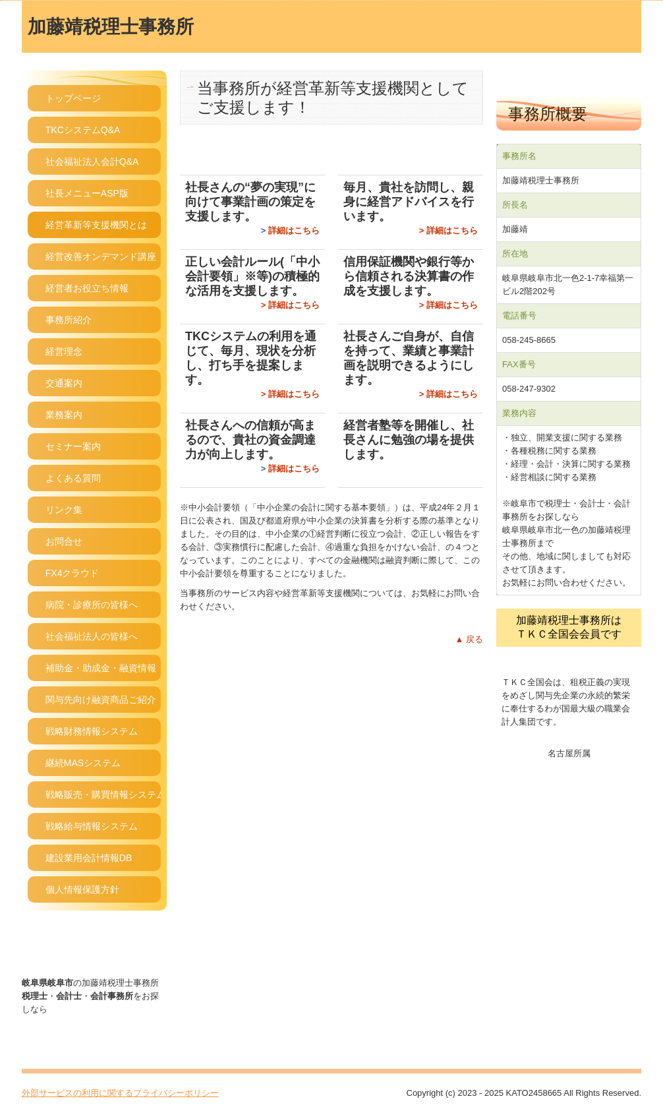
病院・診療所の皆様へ (91, 604)
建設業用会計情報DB (88, 858)
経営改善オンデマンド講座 (100, 256)
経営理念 (63, 351)
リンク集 (63, 509)
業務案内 (63, 414)
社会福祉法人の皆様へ (91, 636)
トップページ (73, 98)
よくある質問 (73, 478)
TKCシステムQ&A (83, 130)
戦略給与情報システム (91, 826)
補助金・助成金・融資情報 (100, 668)
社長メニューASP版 (87, 193)
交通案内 (63, 383)
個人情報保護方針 (82, 889)
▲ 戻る (469, 639)
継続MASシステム (83, 763)
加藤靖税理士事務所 (111, 26)
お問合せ (63, 541)
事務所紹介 (68, 320)
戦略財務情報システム (91, 731)
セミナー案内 (73, 446)
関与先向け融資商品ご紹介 (100, 699)
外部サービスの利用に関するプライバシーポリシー (120, 1093)
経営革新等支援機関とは (96, 225)
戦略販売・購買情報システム (103, 794)
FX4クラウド (72, 573)
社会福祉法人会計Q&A (92, 161)
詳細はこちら (294, 230)
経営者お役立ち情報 (87, 288)
